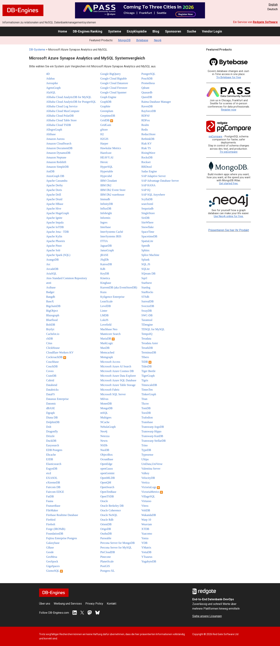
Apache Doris (54, 189)
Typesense (147, 454)
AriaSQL (51, 273)
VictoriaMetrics (152, 491)
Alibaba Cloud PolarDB (60, 115)
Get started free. (228, 183)
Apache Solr (53, 250)
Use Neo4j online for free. (229, 216)
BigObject (52, 310)
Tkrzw (145, 403)
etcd (48, 473)
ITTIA (104, 241)
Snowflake (147, 227)
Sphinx (145, 250)
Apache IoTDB (55, 227)
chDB (49, 338)
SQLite (145, 268)
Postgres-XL (107, 570)
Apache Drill (53, 194)
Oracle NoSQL (109, 515)
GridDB (106, 120)
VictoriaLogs (150, 487)
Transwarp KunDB (152, 436)
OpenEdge (106, 463)
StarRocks (147, 292)
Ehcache (51, 454)
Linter (103, 310)
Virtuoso (146, 501)
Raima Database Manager (156, 101)
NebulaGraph (108, 426)
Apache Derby (54, 185)
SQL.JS (145, 264)
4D (48, 73)
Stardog (145, 287)
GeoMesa (51, 556)
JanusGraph (107, 250)
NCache (105, 422)
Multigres (105, 417)
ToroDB (146, 412)
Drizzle (50, 436)
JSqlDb (104, 259)
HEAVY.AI (106, 157)
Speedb (145, 245)
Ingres (104, 222)
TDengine (147, 324)
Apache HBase (54, 203)
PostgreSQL (148, 73)
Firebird (51, 519)
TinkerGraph (148, 394)
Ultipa (145, 459)
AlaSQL (51, 92)
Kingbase (105, 282)
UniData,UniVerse (151, 463)
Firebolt (50, 524)
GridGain (105, 124)
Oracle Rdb (106, 519)
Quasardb (146, 92)
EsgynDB (51, 468)
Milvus (104, 398)
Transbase (147, 422)
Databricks (52, 389)
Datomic (51, 403)
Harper (104, 143)
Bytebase (142, 40)
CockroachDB (56, 357)
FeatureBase (53, 505)
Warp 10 (146, 519)
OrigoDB (105, 528)
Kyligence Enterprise (112, 296)
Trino (144, 445)
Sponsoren (173, 31)
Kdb (102, 268)
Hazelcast (105, 152)
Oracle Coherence (110, 510)
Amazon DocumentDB (59, 148)
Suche (191, 31)
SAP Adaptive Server (153, 176)
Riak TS (146, 148)
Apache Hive (53, 208)
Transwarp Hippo (151, 431)
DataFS (50, 394)
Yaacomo (146, 533)
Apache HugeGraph (57, 213)
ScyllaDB (146, 199)
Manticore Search (110, 333)
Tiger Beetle (148, 371)
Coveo (50, 371)
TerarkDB (147, 347)
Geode (50, 552)
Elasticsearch (53, 463)
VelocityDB (148, 477)
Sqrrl (144, 278)
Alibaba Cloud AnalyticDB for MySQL (68, 97)
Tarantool (146, 319)
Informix (105, 217)
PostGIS (105, 566)
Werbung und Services (68, 603)
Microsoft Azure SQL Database (118, 380)
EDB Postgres (54, 450)
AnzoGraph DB (55, 176)
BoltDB (50, 324)
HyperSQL (106, 166)
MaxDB (105, 347)
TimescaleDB (149, 384)
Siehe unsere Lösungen (207, 616)
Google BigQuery (110, 73)
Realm (145, 124)
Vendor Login (212, 31)
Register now (228, 109)
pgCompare (215, 136)
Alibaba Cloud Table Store (61, 120)
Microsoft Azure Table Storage (118, 384)
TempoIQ (146, 333)
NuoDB (104, 450)
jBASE (104, 254)
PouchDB (146, 78)
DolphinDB (53, 422)
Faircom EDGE (55, 491)
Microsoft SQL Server (113, 394)
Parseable (105, 538)
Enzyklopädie (137, 31)
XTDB (145, 528)
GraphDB (105, 101)
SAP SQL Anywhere (153, 194)
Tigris (144, 380)
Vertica (145, 482)
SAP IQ (145, 189)
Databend (51, 384)
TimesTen (147, 389)
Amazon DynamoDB (58, 152)
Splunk (145, 259)
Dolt (48, 426)
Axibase (51, 287)
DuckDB (51, 440)
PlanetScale (107, 561)
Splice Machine (150, 254)
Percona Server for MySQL (116, 547)
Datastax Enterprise (57, 398)
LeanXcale (106, 301)
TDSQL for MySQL (153, 329)
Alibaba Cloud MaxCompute (62, 111)
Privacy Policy (94, 603)
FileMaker (52, 510)
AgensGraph (53, 87)
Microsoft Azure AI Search (115, 366)
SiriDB (145, 217)
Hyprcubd (106, 176)
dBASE (50, 408)
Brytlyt (50, 329)
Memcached (107, 352)
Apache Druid (54, 199)
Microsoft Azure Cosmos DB (117, 371)
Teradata (146, 338)
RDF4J (145, 115)
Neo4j (157, 40)
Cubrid (50, 380)
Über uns (44, 603)
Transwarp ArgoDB (152, 426)
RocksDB (146, 157)
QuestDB (146, 97)
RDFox (145, 120)
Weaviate (146, 524)
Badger (50, 292)
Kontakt (111, 603)
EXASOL (52, 477)
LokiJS (104, 319)
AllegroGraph (54, 129)
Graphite (105, 106)
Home (62, 31)
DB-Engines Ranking (87, 31)
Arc (48, 264)
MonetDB (106, 403)
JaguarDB (106, 245)
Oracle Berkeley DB (112, 505)
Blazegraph (52, 315)
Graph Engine (108, 97)
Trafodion (147, 417)
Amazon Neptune (56, 157)
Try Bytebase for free (228, 77)
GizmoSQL (54, 570)
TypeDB (146, 450)
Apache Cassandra (57, 180)
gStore (104, 129)
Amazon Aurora (55, 138)
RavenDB (147, 106)
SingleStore (148, 213)
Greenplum (106, 111)
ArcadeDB (52, 268)
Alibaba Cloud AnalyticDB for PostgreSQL (71, 101)
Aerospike (52, 83)
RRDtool (146, 166)
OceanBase (106, 459)
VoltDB (145, 510)
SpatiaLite (147, 241)
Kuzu (103, 292)
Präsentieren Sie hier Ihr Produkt (228, 230)
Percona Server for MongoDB (117, 542)
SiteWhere (147, 222)
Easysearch (52, 445)
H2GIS (104, 138)
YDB (144, 542)
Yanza (144, 538)
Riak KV (146, 143)
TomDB (146, 408)
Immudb (105, 199)
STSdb (145, 296)
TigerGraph (148, 375)
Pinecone (105, 556)
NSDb (104, 445)
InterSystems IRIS (110, 236)
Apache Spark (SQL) (58, 254)
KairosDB (106, 264)
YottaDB (146, 552)
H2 (102, 134)
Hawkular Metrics (110, 148)
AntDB (50, 171)
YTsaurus (146, 556)
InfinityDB (106, 203)
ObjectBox (106, 454)
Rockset (146, 162)
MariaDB (107, 338)
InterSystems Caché (111, 231)
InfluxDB (105, 208)
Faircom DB (53, 487)
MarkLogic (106, 343)
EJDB (49, 459)
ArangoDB (52, 259)
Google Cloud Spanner (113, 92)
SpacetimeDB (149, 236)
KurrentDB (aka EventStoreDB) (118, 287)
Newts (104, 440)
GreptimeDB (107, 115)
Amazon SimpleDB (57, 166)
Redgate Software (265, 22)
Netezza (105, 436)
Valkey (145, 473)
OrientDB (106, 524)
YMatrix (146, 547)
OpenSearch (107, 487)
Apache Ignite (54, 217)
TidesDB (146, 366)
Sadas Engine (149, 171)
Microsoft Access (110, 361)
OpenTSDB (107, 496)
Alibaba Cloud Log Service (62, 106)
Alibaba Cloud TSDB (58, 124)
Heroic (104, 162)
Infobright (106, 213)
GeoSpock (52, 561)
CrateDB (51, 375)
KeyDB (104, 273)
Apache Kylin (54, 236)
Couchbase (52, 361)
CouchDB (52, 366)
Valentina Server (150, 468)
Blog (155, 31)
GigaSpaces (53, 566)
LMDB (104, 315)
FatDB (50, 496)
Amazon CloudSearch (58, 143)
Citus (49, 343)
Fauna (49, 501)
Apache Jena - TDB (57, 231)
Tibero (145, 357)
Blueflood (52, 319)
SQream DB (148, 273)
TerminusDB (148, 352)
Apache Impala (55, 222)
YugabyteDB (148, 561)
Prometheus (148, 83)
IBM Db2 (105, 185)
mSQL (104, 412)
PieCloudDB (107, 552)
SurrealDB (147, 301)
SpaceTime (147, 231)
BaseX (50, 301)
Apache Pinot (54, 245)
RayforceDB (148, 111)
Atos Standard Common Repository (66, 278)
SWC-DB (146, 315)
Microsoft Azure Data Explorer (118, 375)
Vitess (144, 505)
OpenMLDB (107, 477)
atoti (48, 282)
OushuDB (106, 533)
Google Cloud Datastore (114, 83)
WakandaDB (148, 515)
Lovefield (105, 324)
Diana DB (52, 417)
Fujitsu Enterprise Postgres (61, 538)
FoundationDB (54, 533)
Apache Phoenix (55, 241)
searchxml (147, 203)
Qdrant (145, 87)
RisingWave (148, 152)
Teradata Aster (149, 343)
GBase (50, 547)
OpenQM (105, 482)
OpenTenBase (108, 491)
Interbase (105, 227)
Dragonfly (52, 431)
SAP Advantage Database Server (160, 180)
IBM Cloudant (108, 180)
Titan (144, 398)
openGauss (106, 468)
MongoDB (124, 40)
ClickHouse (53, 347)
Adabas (50, 78)
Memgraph (106, 357)
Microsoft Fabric (110, 389)
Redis (144, 129)
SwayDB (146, 310)
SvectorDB (147, 306)
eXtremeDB (53, 482)
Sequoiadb (147, 208)
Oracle (104, 501)
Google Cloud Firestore (113, 87)
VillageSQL (148, 496)
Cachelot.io (52, 333)
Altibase (51, 134)
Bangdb (50, 296)
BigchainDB (53, 306)
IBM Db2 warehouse (112, 194)
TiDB (146, 361)
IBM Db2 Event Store (113, 189)
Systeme (114, 31)
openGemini (107, 473)
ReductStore (148, 134)
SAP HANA (148, 185)
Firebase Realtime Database (62, 515)
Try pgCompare (229, 151)
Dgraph (50, 412)
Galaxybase (53, 542)
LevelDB (105, 306)
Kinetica (105, 278)
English (273, 4)
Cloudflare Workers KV (60, 352)
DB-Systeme (37, 49)
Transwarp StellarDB (153, 440)
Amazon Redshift (56, 162)
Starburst (146, 282)
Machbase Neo (109, 329)
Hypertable (106, 171)
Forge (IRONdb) (55, 528)
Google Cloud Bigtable (113, 78)
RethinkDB (147, 138)
